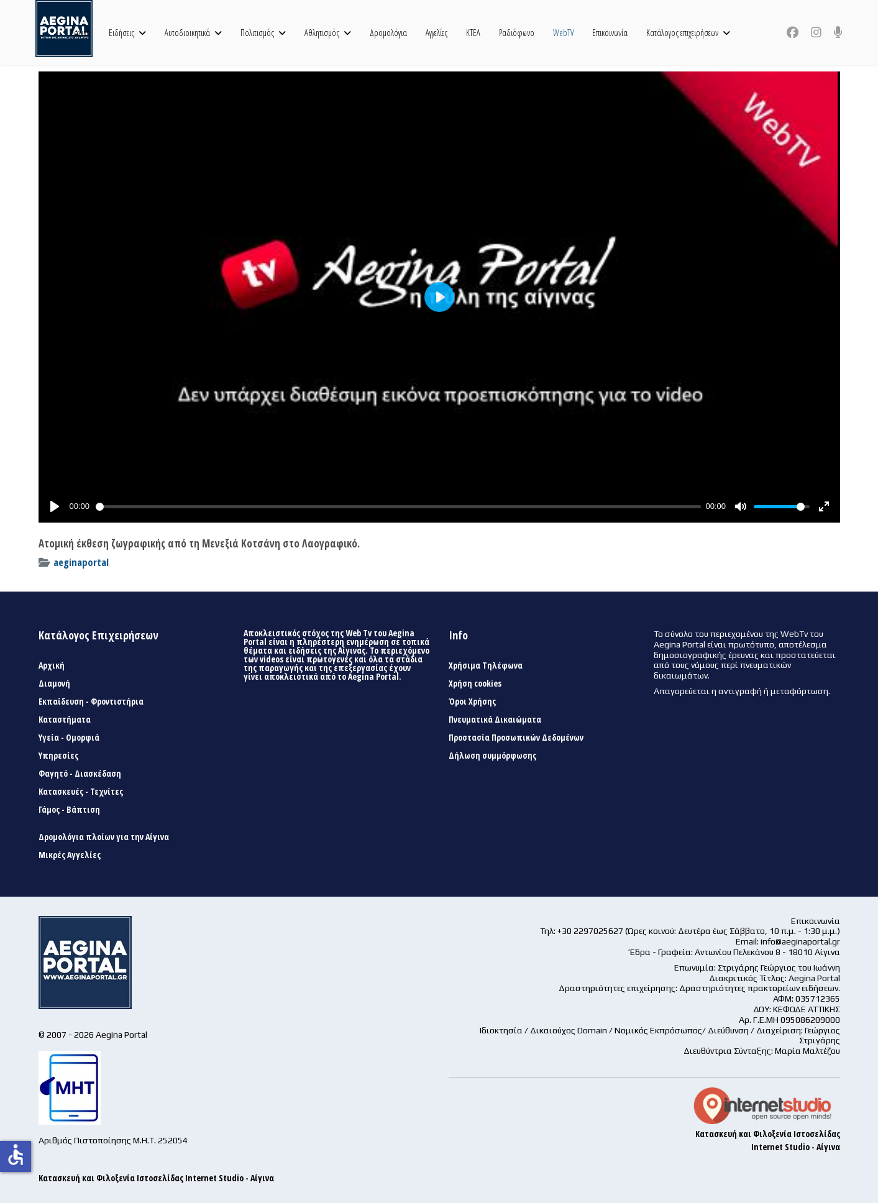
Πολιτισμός (257, 33)
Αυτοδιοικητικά (187, 33)
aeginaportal (81, 562)
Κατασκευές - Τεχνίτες (81, 791)
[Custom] (838, 32)
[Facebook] (792, 32)
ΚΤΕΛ (473, 33)
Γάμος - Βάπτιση (69, 809)
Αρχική (80, 33)
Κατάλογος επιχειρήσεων (682, 33)
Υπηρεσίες (58, 755)
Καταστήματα (65, 719)
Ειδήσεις (121, 33)
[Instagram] (816, 32)
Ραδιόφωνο (516, 33)
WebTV (563, 33)
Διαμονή (54, 683)
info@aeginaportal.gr (800, 941)
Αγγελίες (436, 33)
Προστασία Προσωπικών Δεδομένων (516, 737)
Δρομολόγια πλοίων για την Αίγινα (104, 837)
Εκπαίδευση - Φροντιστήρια (91, 701)
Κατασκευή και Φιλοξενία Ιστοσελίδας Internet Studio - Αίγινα (156, 1178)
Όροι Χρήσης (472, 701)
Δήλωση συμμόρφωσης (492, 755)
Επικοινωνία (610, 33)
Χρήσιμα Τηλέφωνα (486, 665)
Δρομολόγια (388, 33)
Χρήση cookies (475, 683)
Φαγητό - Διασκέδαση (80, 773)
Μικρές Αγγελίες (70, 855)
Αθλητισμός (321, 33)
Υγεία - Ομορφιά (69, 737)
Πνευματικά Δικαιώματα (495, 719)
